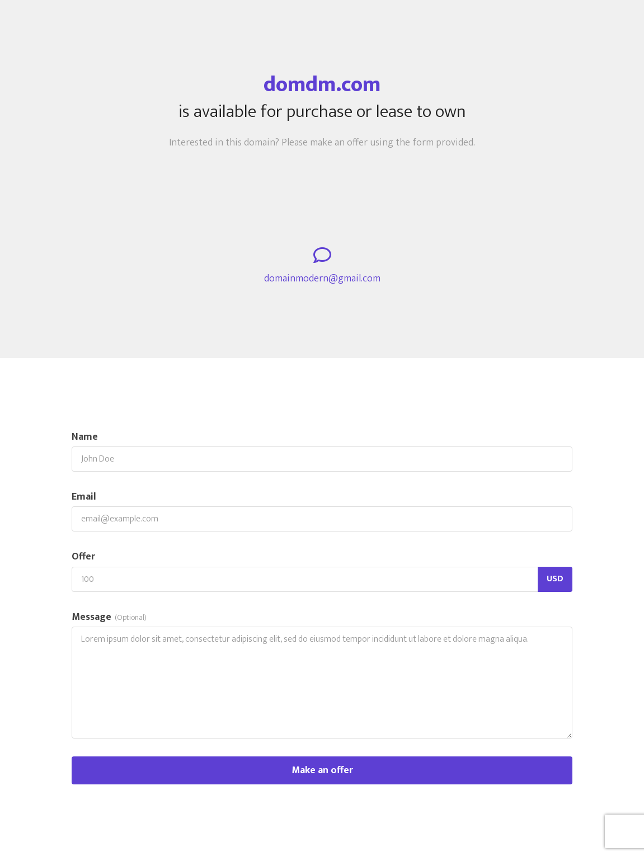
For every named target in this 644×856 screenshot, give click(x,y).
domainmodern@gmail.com (322, 278)
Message (109, 617)
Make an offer (322, 770)
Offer (83, 557)
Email (84, 497)
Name (85, 437)
